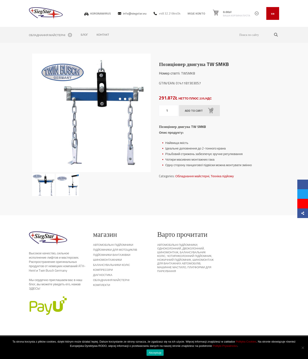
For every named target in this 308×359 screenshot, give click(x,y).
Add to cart (199, 110)
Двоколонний (193, 248)
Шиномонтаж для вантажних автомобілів (185, 262)
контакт (103, 34)
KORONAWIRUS (97, 13)
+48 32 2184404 (167, 13)
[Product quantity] (168, 110)
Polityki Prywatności (225, 345)
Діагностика (102, 275)
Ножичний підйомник (174, 260)
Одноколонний (169, 248)
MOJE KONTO (196, 13)
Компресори (103, 270)
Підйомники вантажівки (111, 255)
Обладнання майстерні (192, 176)
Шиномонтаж (167, 252)
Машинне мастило (171, 267)
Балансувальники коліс (111, 265)
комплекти (101, 285)
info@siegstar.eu (132, 13)
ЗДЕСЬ (34, 288)
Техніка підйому (222, 176)
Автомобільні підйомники (113, 245)
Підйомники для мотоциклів (115, 250)
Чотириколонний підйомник (189, 256)
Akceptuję (155, 352)
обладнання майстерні (50, 35)
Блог (84, 34)
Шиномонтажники (107, 260)
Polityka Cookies (246, 341)
